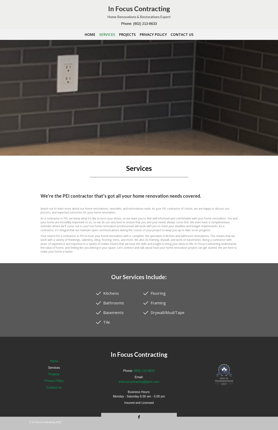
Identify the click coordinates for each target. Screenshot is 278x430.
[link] (90, 34)
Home (54, 361)
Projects (54, 374)
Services (54, 367)
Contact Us (54, 387)
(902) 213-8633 (145, 24)
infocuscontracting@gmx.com (139, 381)
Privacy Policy (54, 380)
